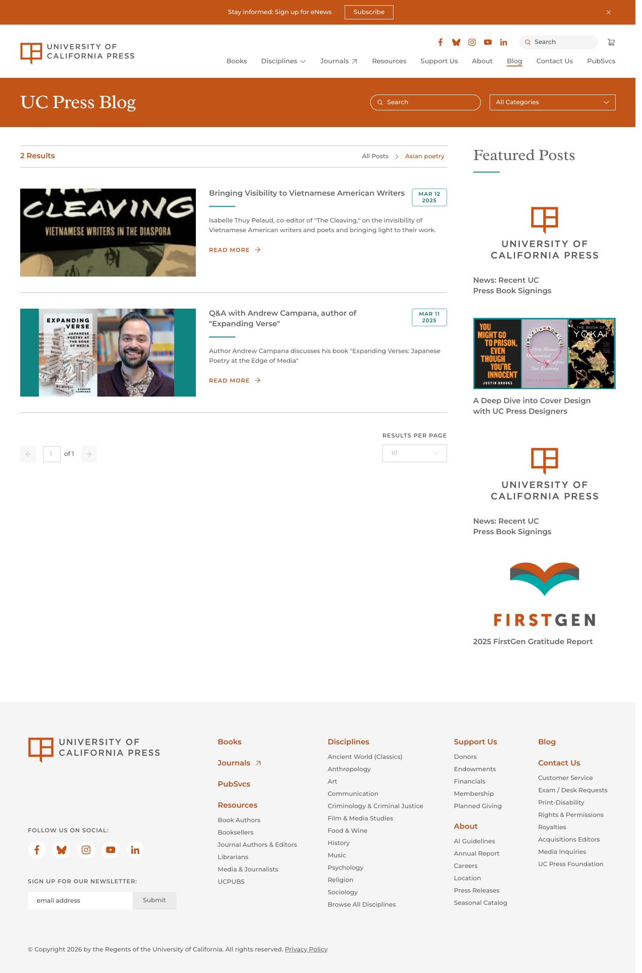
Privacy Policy (306, 949)
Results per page (414, 435)
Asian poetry (424, 156)
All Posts (375, 156)
